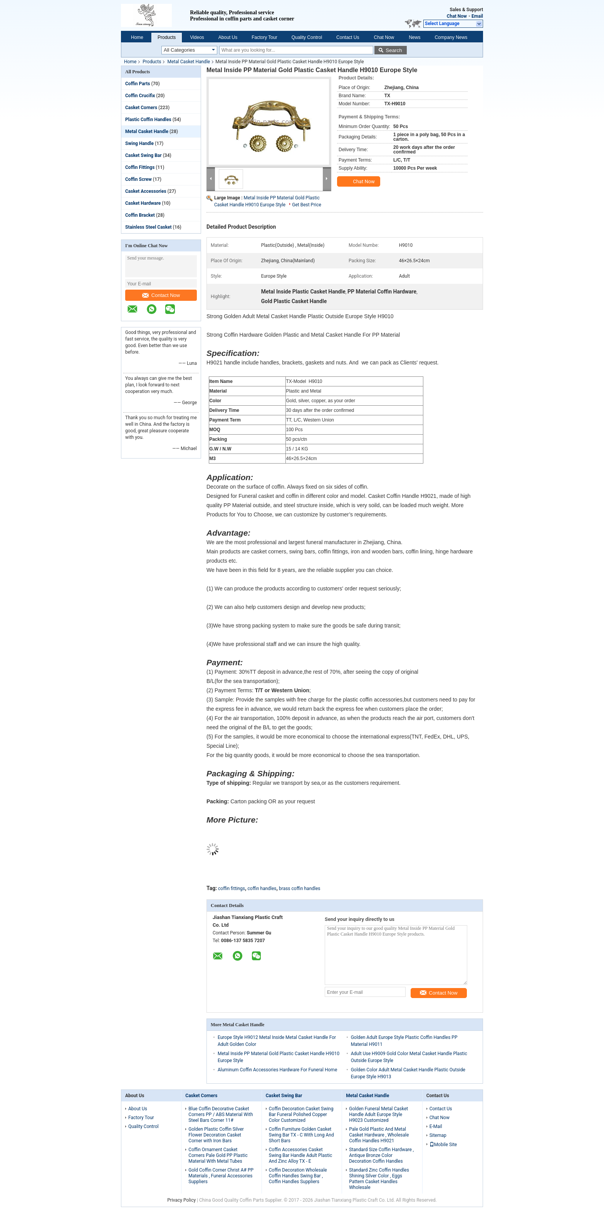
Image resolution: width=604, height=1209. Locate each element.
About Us (227, 37)
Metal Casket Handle (188, 61)
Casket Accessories (145, 191)
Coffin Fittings (139, 167)
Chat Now (457, 16)
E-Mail (436, 1126)
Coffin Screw (138, 179)
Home (137, 37)
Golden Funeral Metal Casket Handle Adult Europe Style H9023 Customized (378, 1114)
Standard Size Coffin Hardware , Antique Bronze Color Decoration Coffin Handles (381, 1155)
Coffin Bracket (140, 215)
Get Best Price (306, 204)
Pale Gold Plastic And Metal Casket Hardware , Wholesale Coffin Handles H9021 (379, 1134)
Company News (451, 37)
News (414, 37)
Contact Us (347, 37)
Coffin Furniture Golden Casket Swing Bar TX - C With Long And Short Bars (301, 1134)
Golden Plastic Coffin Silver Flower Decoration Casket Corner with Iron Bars (216, 1134)
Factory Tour (264, 37)
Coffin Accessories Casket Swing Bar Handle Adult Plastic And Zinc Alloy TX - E (300, 1155)
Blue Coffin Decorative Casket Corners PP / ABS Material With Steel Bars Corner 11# (220, 1114)
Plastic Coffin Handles (148, 119)
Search (394, 50)
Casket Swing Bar (143, 155)
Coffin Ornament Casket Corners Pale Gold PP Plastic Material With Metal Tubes (217, 1155)
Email (477, 16)
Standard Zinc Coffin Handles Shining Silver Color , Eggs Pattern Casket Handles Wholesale (379, 1178)
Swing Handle (139, 143)
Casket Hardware (143, 203)
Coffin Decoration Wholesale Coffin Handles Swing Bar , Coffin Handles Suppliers (298, 1175)
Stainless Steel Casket (148, 227)
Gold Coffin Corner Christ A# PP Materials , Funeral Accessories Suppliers (220, 1175)
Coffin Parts (137, 83)
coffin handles (262, 888)
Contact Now (161, 295)
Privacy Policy (181, 1200)
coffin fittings (231, 888)
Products (167, 37)
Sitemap (438, 1135)
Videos (197, 37)
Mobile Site (443, 1144)
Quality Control (307, 37)
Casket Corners (141, 107)
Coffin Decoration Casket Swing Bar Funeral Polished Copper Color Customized (301, 1114)
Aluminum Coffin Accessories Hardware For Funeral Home (277, 1069)
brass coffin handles (299, 888)
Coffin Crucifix (140, 95)
